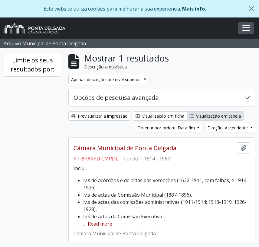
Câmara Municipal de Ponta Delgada (125, 148)
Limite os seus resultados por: (32, 64)
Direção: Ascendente (228, 128)
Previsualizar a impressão (99, 116)
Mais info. (194, 8)
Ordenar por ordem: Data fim (166, 128)
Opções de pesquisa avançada (116, 97)
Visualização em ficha (160, 116)
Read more (100, 223)
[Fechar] (251, 8)
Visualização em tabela (215, 116)
